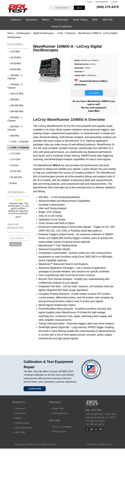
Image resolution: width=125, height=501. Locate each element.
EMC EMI (107, 19)
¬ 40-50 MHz (14, 63)
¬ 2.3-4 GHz (14, 159)
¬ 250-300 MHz (15, 105)
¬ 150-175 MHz (15, 93)
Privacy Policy (59, 431)
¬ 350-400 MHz (15, 111)
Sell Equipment (101, 2)
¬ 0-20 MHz (14, 51)
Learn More (94, 111)
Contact (114, 2)
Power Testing (80, 19)
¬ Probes (12, 183)
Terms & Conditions (62, 426)
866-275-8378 (97, 421)
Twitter (91, 429)
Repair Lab (57, 408)
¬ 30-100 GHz (15, 177)
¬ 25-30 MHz (14, 57)
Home (10, 33)
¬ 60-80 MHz (14, 69)
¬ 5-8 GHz (13, 165)
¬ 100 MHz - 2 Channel (15, 77)
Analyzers (16, 19)
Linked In (96, 429)
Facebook (87, 429)
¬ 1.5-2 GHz (14, 153)
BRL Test (34, 444)
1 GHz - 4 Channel (66, 33)
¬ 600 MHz (13, 136)
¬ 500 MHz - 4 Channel (15, 128)
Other (95, 19)
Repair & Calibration (61, 26)
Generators (31, 19)
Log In (89, 2)
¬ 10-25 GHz (14, 171)
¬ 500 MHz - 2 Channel (15, 119)
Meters (45, 19)
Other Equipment (23, 427)
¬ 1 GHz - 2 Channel (18, 141)
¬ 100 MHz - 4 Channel (15, 86)
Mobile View (92, 444)
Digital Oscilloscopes (43, 33)
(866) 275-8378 (108, 7)
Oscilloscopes (23, 33)
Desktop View (105, 444)
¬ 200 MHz (13, 99)
